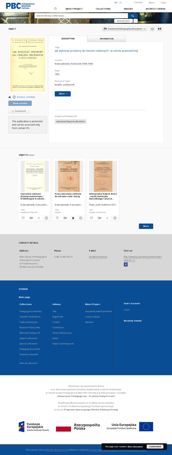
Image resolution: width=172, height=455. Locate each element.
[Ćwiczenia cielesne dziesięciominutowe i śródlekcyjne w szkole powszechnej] (35, 176)
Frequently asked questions (98, 311)
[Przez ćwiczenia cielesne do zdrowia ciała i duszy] (69, 176)
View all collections (28, 363)
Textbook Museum (28, 322)
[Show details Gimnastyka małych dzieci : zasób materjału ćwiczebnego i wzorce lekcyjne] (114, 218)
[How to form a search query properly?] (135, 21)
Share (151, 2)
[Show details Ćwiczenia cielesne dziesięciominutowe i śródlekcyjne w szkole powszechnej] (46, 218)
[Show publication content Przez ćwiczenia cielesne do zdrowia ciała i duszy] (73, 218)
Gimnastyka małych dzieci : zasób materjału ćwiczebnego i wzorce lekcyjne (103, 196)
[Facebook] (126, 264)
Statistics (89, 322)
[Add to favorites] (152, 29)
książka (58, 84)
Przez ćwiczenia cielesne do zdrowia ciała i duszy (68, 195)
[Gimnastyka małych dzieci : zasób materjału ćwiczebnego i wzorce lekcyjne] (103, 176)
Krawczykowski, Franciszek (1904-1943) (74, 63)
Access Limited (21, 97)
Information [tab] (107, 38)
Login (163, 2)
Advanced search (123, 21)
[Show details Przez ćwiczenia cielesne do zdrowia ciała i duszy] (80, 218)
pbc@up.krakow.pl (98, 256)
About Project (74, 8)
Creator (56, 322)
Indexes (128, 8)
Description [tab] (67, 39)
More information (135, 447)
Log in (127, 309)
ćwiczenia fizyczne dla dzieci (70, 121)
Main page (24, 297)
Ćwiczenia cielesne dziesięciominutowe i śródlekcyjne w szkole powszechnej (32, 196)
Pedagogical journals (29, 349)
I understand (155, 446)
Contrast (138, 2)
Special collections (28, 343)
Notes (55, 338)
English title (57, 316)
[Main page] (55, 8)
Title (54, 311)
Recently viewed (155, 8)
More (146, 226)
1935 (57, 74)
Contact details (92, 316)
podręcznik (68, 84)
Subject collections (28, 338)
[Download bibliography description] (31, 218)
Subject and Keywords (63, 343)
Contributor (58, 327)
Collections (103, 8)
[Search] (133, 15)
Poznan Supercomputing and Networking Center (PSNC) (118, 449)
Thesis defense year (62, 332)
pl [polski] (121, 3)
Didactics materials (28, 354)
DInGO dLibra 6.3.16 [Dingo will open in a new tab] (57, 449)
